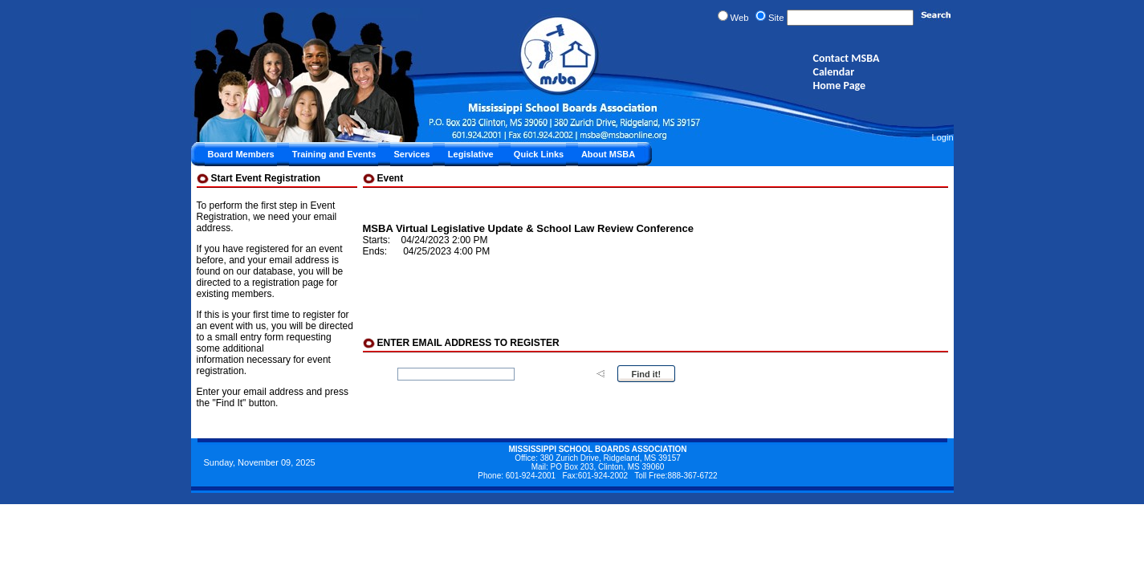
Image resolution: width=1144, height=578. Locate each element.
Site (776, 17)
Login (943, 137)
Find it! (647, 374)
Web (740, 17)
